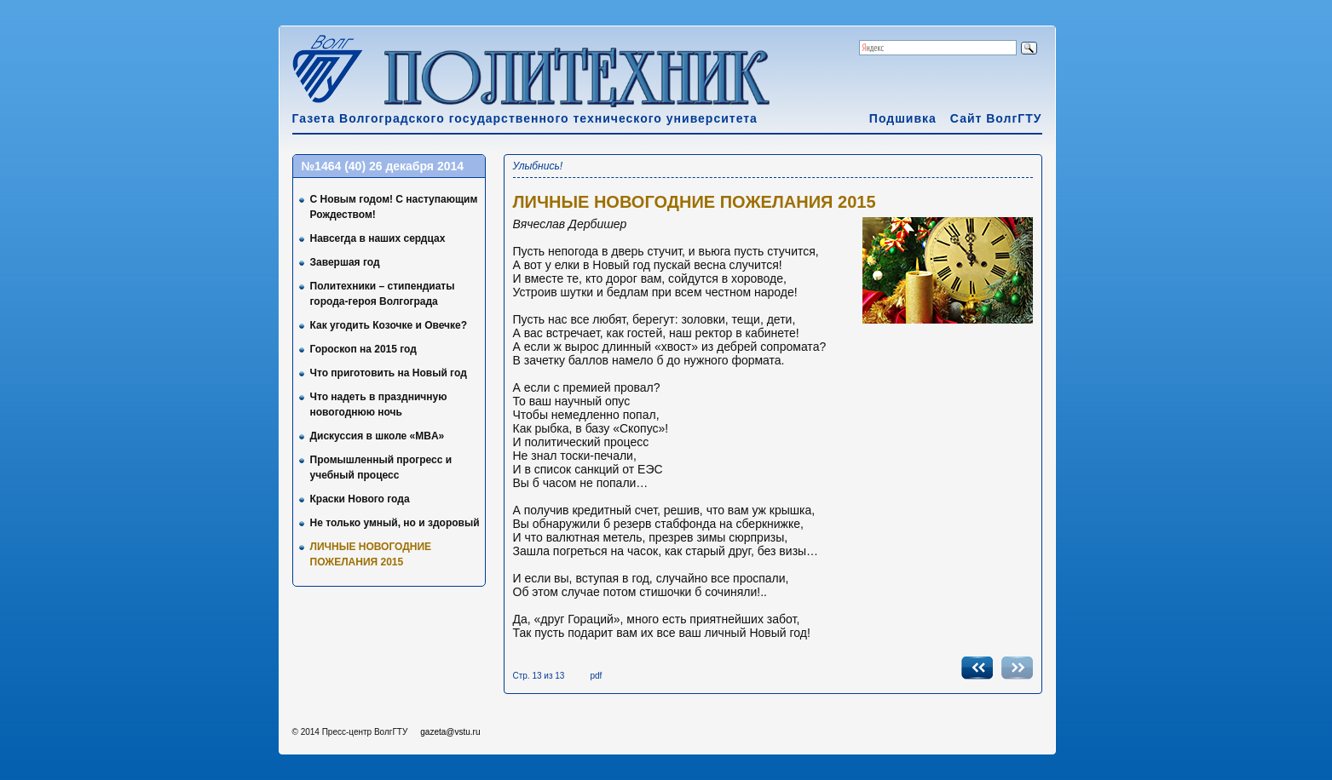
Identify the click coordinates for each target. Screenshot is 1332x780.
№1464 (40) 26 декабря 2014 (383, 166)
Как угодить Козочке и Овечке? (389, 325)
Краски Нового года (360, 499)
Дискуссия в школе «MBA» (377, 436)
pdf (596, 675)
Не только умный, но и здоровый (395, 523)
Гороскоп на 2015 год (363, 349)
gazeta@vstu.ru (450, 732)
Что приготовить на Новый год (388, 373)
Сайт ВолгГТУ (996, 118)
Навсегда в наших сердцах (378, 238)
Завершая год (345, 262)
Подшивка (903, 118)
